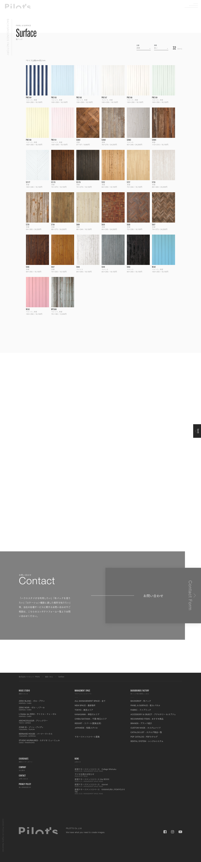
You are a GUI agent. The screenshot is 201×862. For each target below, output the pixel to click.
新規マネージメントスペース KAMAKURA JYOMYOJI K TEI (100, 791)
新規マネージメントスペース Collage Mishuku (100, 770)
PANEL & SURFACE (23, 25)
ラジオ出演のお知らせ (100, 775)
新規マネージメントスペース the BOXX (100, 780)
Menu (193, 5)
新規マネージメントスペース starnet (100, 785)
